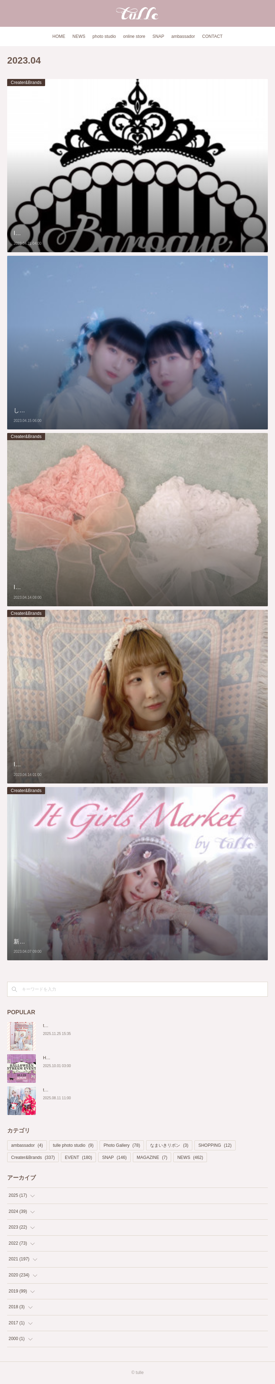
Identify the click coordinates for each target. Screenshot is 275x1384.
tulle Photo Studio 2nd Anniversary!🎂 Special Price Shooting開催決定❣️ (112, 1025)
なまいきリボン (169, 1145)
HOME (58, 36)
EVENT (78, 1157)
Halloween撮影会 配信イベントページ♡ (81, 1057)
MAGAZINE (152, 1157)
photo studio (104, 36)
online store (134, 36)
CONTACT (212, 36)
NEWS (78, 36)
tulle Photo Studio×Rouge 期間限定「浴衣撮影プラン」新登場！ (104, 1089)
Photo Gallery (121, 1145)
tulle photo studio (73, 1145)
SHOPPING (215, 1145)
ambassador (183, 36)
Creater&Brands (26, 82)
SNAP (158, 36)
